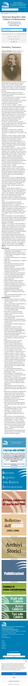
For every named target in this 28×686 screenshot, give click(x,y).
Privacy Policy (16, 684)
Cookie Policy (10, 684)
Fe (11, 39)
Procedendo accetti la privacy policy (15, 658)
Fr (18, 39)
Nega (14, 677)
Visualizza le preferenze (14, 681)
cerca (24, 30)
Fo (16, 39)
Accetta (14, 673)
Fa (9, 39)
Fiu (16, 41)
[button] (26, 661)
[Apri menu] (25, 9)
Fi (13, 39)
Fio (14, 41)
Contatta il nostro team (14, 25)
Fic (11, 41)
